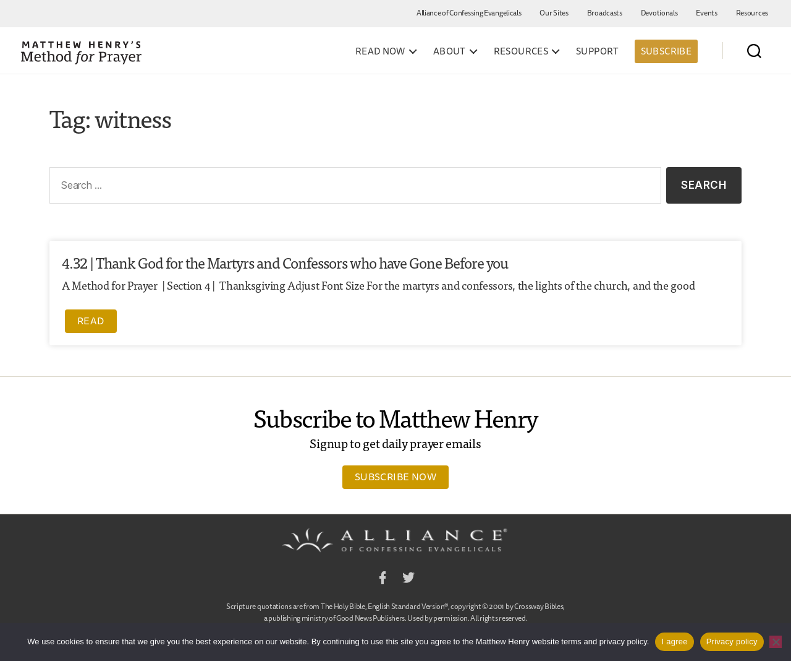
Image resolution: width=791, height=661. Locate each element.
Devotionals (659, 13)
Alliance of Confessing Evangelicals (469, 13)
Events (706, 13)
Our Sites (553, 13)
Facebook (382, 579)
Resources (752, 13)
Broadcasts (604, 13)
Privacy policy (732, 641)
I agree (674, 641)
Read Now (380, 51)
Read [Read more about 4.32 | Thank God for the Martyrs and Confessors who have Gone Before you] (90, 321)
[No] (775, 642)
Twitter (408, 579)
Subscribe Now (395, 477)
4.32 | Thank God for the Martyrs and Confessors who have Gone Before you (285, 262)
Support (597, 51)
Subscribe (666, 51)
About (449, 51)
